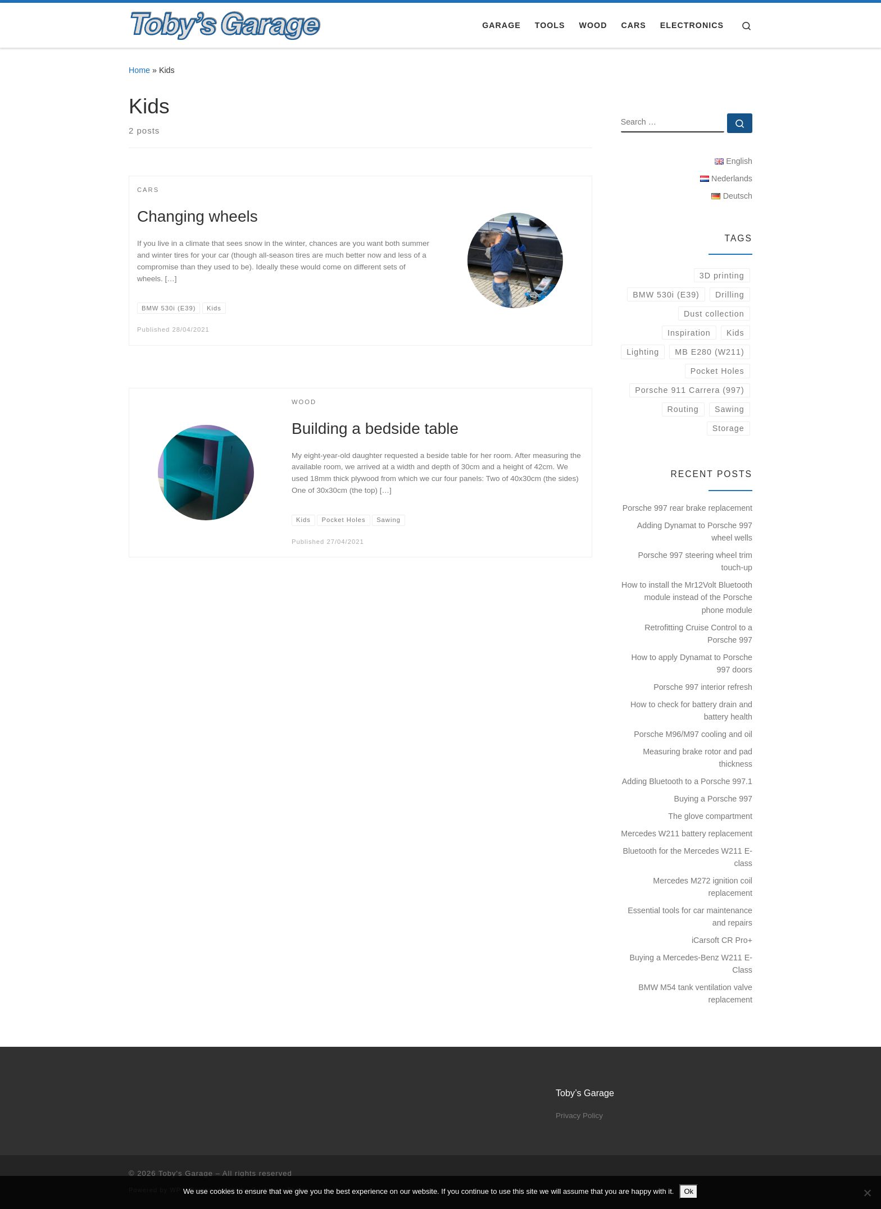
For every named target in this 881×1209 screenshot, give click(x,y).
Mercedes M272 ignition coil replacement (702, 886)
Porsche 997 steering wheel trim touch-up (695, 561)
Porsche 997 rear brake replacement (687, 507)
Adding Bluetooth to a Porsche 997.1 (687, 781)
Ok (688, 1191)
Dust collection (714, 313)
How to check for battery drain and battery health (691, 710)
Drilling (729, 294)
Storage (728, 428)
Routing (683, 409)
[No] (867, 1192)
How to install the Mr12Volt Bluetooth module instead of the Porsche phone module (686, 597)
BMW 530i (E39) (666, 294)
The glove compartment (710, 816)
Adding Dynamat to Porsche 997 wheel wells (694, 531)
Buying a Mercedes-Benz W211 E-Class (690, 963)
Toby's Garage (185, 1173)
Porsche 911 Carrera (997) (689, 390)
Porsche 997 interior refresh (702, 687)
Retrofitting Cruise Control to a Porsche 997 (698, 633)
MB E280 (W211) (709, 351)
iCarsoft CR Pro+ (722, 940)
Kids (735, 332)
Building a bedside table (375, 428)
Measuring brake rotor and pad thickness (697, 757)
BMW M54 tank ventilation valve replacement (695, 993)
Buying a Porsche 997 (713, 798)
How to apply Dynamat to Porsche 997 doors (692, 663)
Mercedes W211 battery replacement (686, 833)
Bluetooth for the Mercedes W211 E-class (688, 857)
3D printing (722, 275)
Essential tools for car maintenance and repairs (690, 916)
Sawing (729, 409)
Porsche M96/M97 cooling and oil (693, 734)
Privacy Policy (579, 1115)
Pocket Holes (717, 371)
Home (139, 70)
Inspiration (689, 332)
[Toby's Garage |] (226, 23)
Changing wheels (197, 216)
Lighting (642, 351)
